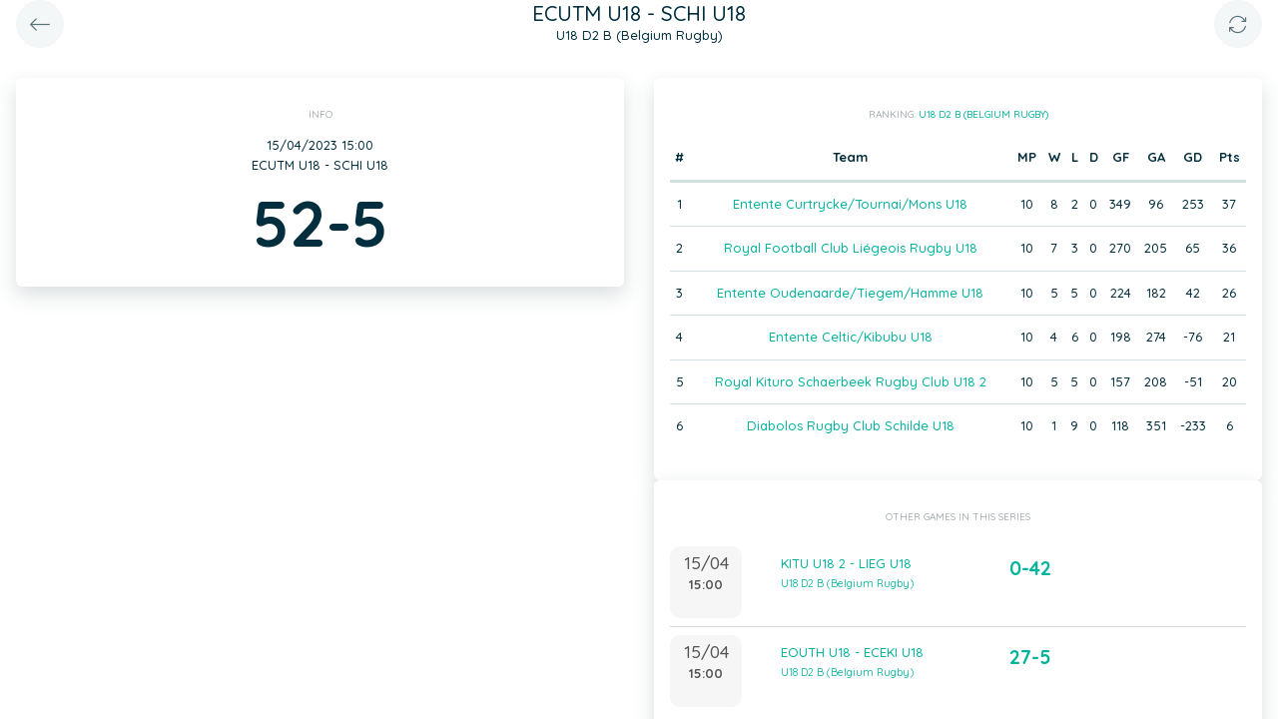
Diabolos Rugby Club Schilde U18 (851, 425)
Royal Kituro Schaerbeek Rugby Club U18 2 (850, 381)
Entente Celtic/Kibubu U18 (851, 337)
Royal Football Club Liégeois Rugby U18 (850, 248)
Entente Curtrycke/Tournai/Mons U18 (850, 204)
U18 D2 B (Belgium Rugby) (983, 114)
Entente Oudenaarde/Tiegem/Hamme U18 (850, 293)
